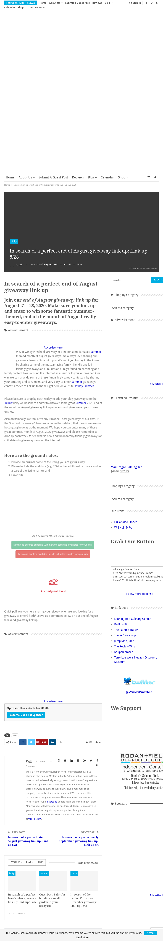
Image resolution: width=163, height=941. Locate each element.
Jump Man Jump (114, 636)
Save (43, 746)
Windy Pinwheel (75, 464)
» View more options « (130, 589)
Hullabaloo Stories (115, 517)
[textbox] (130, 303)
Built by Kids (112, 619)
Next (21, 923)
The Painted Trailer (116, 625)
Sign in (135, 2)
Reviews (97, 2)
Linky (14, 236)
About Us (54, 2)
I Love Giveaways (115, 630)
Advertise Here (48, 421)
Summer (21, 430)
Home (43, 2)
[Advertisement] (48, 667)
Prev (12, 923)
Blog (91, 173)
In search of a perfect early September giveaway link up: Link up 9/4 (70, 849)
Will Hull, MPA (113, 523)
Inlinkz (81, 402)
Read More (82, 937)
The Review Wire (114, 642)
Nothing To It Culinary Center (122, 614)
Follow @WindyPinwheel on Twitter (130, 674)
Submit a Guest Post (77, 2)
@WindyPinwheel (130, 687)
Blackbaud (51, 810)
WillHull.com (79, 827)
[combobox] (130, 301)
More (109, 2)
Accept (150, 933)
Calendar (107, 173)
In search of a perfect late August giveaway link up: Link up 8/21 (25, 849)
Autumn (41, 881)
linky (15, 739)
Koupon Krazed (113, 647)
